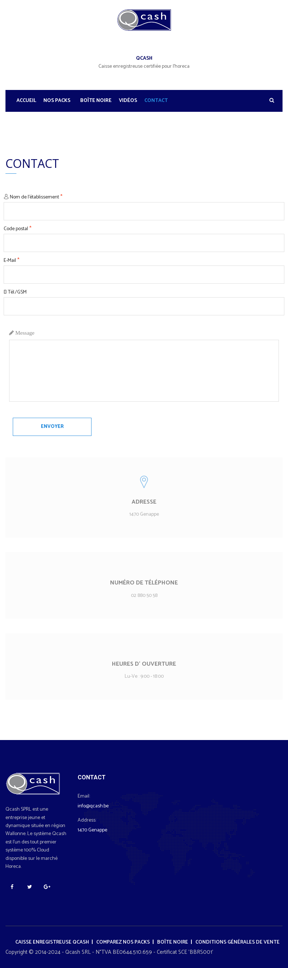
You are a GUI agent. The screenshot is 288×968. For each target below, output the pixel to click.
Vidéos (128, 101)
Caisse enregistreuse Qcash (52, 942)
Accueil (26, 101)
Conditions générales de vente (237, 942)
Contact (156, 101)
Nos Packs (56, 101)
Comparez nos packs (123, 942)
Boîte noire (96, 101)
